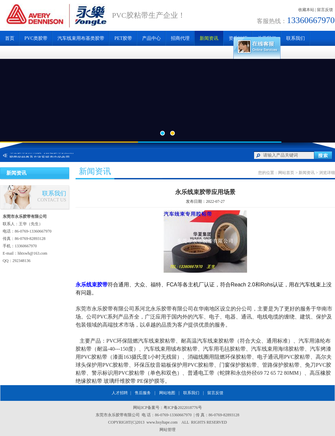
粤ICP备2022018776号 (182, 407)
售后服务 (143, 392)
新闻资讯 (209, 38)
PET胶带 (123, 38)
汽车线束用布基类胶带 (81, 38)
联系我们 (295, 38)
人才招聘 (120, 392)
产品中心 (151, 38)
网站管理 (167, 429)
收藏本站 (306, 9)
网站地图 (167, 392)
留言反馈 (325, 9)
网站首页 (286, 172)
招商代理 (180, 38)
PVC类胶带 (35, 38)
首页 (9, 38)
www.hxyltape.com (163, 422)
